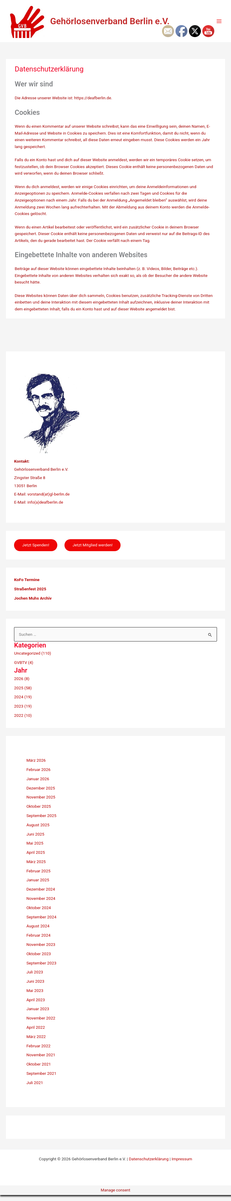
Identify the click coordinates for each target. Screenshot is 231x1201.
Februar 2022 (38, 1051)
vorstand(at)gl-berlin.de (48, 499)
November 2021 (40, 1061)
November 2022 (40, 1024)
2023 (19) (23, 712)
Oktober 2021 (38, 1070)
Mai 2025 (34, 849)
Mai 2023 (34, 996)
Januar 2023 (37, 1015)
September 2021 (41, 1079)
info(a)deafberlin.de (44, 507)
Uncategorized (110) (32, 659)
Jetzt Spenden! (36, 550)
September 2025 (41, 821)
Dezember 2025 (40, 794)
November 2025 (40, 803)
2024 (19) (23, 703)
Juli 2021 (34, 1088)
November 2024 (40, 904)
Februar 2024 (38, 941)
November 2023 (40, 950)
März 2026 (36, 766)
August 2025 (37, 830)
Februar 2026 (38, 775)
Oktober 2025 (38, 812)
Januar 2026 (37, 784)
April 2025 (35, 858)
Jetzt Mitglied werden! (93, 550)
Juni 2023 (35, 987)
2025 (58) (23, 693)
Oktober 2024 (38, 913)
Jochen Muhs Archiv (33, 604)
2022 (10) (23, 721)
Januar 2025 (37, 886)
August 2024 (37, 932)
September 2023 (41, 969)
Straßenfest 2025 (30, 595)
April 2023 (35, 1005)
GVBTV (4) (23, 668)
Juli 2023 (34, 978)
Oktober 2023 (38, 959)
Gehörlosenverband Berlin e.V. (127, 24)
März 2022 (36, 1042)
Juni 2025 (35, 840)
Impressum (182, 1164)
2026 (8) (21, 684)
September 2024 (41, 922)
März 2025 (36, 867)
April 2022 (35, 1033)
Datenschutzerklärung (149, 1164)
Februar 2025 (38, 876)
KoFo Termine (26, 585)
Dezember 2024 (40, 895)
